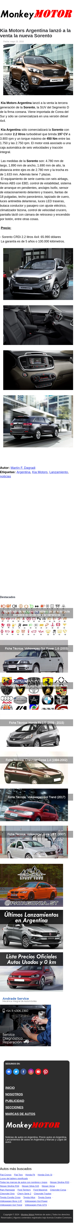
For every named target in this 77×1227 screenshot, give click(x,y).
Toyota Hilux (29, 1197)
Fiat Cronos (5, 1174)
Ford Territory (24, 1190)
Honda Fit (30, 1174)
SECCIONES (14, 1107)
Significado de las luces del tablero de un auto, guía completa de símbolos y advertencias (36, 613)
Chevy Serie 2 (24, 1193)
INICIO (10, 1088)
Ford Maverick (40, 1190)
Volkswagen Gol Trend (11, 1205)
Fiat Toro (18, 1174)
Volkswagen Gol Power (36, 1201)
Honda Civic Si (45, 1174)
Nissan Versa (48, 1186)
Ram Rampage (7, 1190)
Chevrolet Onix (7, 1193)
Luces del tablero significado (14, 1178)
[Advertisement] (38, 553)
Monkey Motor (27, 1214)
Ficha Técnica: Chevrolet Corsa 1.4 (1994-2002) (36, 760)
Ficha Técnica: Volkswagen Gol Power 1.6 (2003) (36, 648)
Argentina (23, 472)
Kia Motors (40, 472)
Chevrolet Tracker (43, 1193)
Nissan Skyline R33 (59, 1182)
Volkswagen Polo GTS (36, 1205)
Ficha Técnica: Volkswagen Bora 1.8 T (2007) (36, 834)
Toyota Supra (44, 1197)
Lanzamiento (58, 472)
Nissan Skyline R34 (9, 1186)
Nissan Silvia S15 (30, 1186)
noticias (5, 476)
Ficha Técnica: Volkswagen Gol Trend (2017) (36, 797)
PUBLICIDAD (14, 1101)
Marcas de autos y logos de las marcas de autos (37, 685)
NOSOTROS (14, 1094)
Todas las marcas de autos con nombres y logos (23, 1182)
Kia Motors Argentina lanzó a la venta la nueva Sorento (35, 33)
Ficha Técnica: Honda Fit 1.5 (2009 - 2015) (36, 722)
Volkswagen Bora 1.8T (11, 1201)
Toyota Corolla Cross (10, 1197)
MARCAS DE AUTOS (20, 1114)
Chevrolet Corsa (58, 1190)
